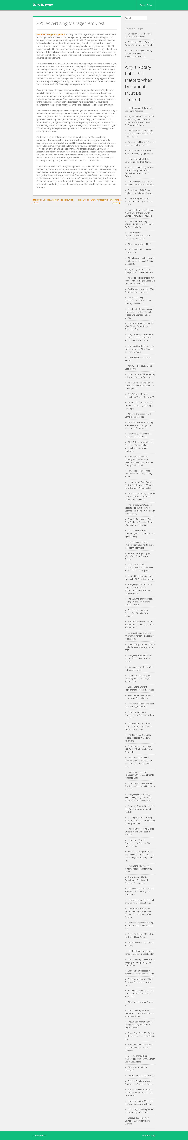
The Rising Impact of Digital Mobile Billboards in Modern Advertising (138, 738)
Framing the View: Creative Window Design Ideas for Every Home (138, 869)
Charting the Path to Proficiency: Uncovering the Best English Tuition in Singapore (139, 567)
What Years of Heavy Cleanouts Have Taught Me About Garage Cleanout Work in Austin (140, 496)
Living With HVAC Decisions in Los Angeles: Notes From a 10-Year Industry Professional (139, 337)
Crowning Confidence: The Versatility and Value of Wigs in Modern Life (138, 678)
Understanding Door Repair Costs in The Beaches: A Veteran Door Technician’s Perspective (139, 485)
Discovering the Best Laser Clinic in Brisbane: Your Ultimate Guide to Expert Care (138, 726)
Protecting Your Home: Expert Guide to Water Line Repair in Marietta (139, 831)
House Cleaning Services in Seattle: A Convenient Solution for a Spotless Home (139, 1013)
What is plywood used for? (139, 244)
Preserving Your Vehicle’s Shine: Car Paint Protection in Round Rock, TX (140, 809)
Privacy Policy (146, 5)
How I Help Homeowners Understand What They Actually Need (138, 473)
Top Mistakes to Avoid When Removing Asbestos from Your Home (139, 982)
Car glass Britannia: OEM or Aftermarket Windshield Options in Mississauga (139, 636)
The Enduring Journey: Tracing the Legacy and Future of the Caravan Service (139, 601)
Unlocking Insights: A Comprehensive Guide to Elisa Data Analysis (138, 843)
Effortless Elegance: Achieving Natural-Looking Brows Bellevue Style (139, 925)
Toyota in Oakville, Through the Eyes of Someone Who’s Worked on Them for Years (139, 349)
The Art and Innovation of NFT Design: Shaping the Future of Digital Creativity (139, 1024)
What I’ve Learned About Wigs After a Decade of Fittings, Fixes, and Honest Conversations (139, 425)
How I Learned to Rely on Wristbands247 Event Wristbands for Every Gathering (139, 224)
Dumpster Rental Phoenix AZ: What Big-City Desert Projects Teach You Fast (139, 326)
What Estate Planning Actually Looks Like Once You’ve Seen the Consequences (139, 385)
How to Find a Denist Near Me (141, 1075)
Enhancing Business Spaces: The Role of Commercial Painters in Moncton (140, 786)
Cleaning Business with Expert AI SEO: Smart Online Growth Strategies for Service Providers (139, 213)
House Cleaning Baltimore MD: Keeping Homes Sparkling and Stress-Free (140, 962)
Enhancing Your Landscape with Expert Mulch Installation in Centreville (138, 749)
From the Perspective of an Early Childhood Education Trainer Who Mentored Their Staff (139, 522)
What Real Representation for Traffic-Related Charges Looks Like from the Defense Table (140, 280)
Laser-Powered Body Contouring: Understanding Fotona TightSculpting (140, 533)
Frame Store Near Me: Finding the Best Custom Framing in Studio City (140, 1036)
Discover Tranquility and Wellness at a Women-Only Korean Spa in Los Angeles (140, 1059)
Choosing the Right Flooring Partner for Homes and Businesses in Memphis (138, 53)
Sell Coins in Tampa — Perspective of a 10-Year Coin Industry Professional (138, 300)
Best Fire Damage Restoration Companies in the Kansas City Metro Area (139, 993)
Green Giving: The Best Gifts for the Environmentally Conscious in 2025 (140, 647)
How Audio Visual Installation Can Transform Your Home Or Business (139, 1047)
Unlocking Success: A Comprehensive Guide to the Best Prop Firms (139, 715)
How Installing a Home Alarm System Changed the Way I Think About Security (139, 133)
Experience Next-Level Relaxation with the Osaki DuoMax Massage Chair (140, 775)
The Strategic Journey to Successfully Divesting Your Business (137, 613)
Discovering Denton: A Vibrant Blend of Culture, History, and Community (139, 891)
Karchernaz (43, 4)
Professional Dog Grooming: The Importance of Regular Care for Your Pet (139, 1092)
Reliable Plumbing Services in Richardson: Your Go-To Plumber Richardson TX (139, 624)
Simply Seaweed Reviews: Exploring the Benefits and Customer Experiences (137, 880)
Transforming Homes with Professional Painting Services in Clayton (139, 201)
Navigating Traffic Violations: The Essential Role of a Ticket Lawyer (138, 658)
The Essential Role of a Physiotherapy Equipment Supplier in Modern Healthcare (139, 545)
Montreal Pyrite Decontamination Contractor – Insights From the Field (138, 235)
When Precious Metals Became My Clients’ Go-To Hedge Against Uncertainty (140, 261)
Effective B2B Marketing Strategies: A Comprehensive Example (137, 1121)
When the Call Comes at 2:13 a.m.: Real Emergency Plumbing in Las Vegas (139, 405)
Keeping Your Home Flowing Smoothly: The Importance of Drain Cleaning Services (140, 820)
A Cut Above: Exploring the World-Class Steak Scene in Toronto (137, 556)
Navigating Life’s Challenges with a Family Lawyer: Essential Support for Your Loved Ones (138, 797)
